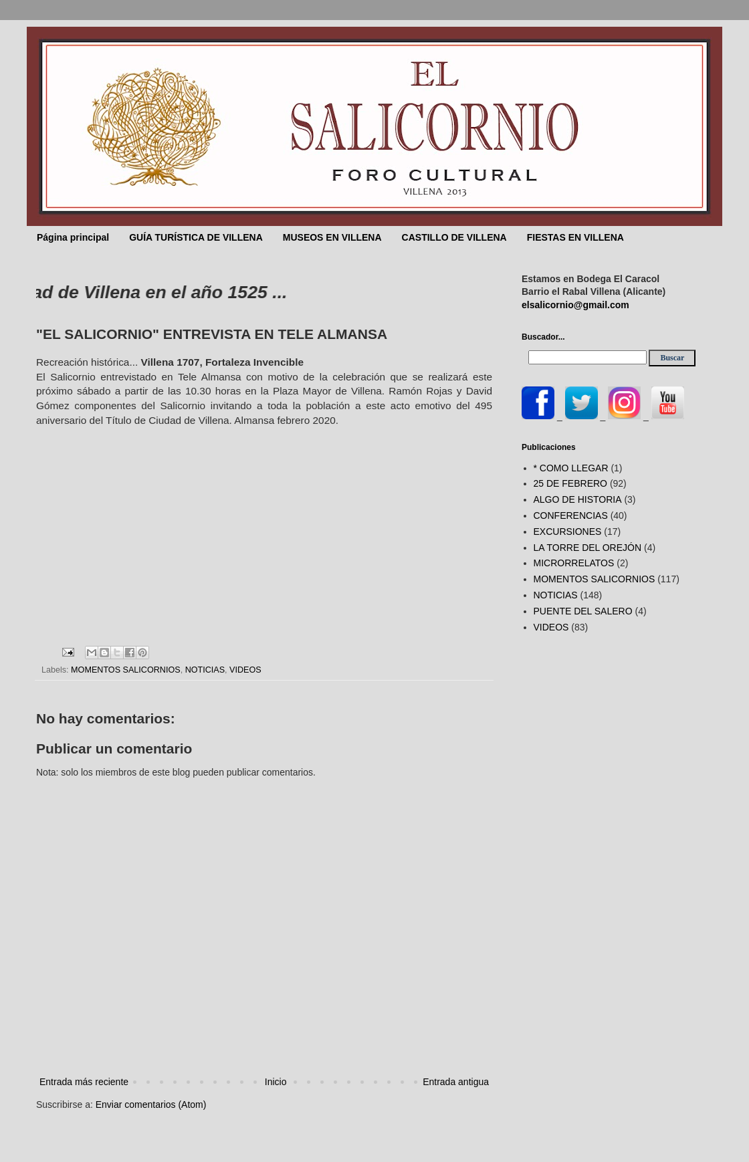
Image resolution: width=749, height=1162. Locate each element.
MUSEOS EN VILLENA (332, 237)
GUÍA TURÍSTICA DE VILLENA (196, 237)
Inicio (276, 1081)
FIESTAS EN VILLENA (575, 237)
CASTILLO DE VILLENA (454, 237)
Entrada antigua (456, 1081)
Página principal (73, 237)
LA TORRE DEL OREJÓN (588, 547)
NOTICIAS (205, 670)
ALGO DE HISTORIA (578, 499)
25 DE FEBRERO (570, 483)
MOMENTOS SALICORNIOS (126, 670)
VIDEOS (245, 670)
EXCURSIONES (568, 531)
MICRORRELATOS (574, 563)
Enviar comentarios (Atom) (151, 1104)
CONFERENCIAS (571, 515)
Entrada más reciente (83, 1081)
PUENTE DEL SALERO (583, 611)
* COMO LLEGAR (571, 468)
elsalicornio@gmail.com (575, 305)
